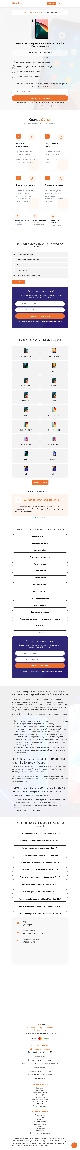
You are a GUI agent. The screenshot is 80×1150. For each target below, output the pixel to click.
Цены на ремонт (40, 1123)
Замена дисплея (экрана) (40, 598)
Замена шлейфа (40, 549)
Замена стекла (40, 577)
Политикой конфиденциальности (52, 106)
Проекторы (40, 1094)
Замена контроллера (40, 536)
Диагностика (40, 1128)
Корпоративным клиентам (40, 1132)
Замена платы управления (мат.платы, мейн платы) (40, 618)
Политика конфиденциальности (40, 1027)
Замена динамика (40, 584)
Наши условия (40, 1029)
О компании (40, 1114)
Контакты (40, 1130)
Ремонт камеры (40, 563)
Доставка (40, 1116)
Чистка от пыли (40, 570)
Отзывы (40, 1125)
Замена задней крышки (40, 591)
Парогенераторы (40, 1101)
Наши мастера (40, 1121)
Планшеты (40, 1103)
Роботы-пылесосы (40, 1092)
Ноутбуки (40, 1089)
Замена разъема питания (40, 556)
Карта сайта (40, 1078)
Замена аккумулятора (40, 611)
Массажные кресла (40, 1098)
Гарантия (40, 1119)
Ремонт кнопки (40, 632)
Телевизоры (40, 1096)
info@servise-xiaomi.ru (41, 1048)
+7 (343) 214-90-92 (30, 941)
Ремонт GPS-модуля (40, 543)
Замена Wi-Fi (40, 625)
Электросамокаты (40, 1105)
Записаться (52, 3)
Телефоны (40, 1087)
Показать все (18, 281)
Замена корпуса (40, 604)
